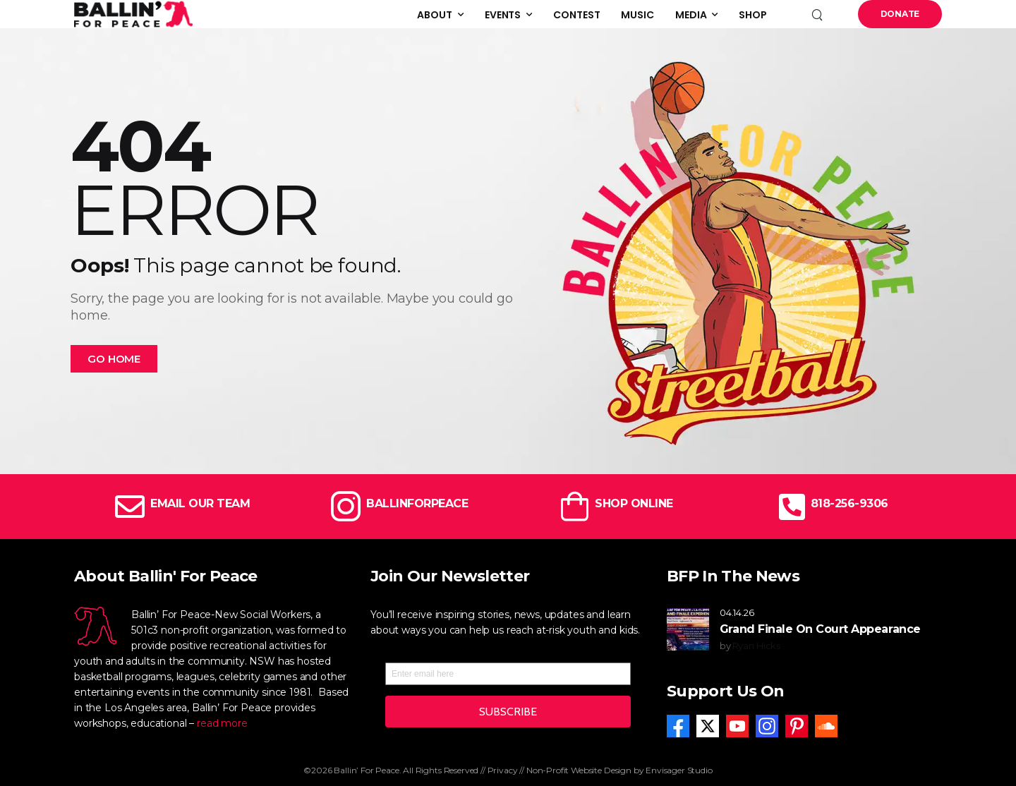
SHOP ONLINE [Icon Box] (634, 503)
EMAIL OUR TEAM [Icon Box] (200, 503)
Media (691, 15)
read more (222, 723)
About (434, 15)
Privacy (503, 770)
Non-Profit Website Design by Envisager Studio (619, 770)
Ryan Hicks (756, 645)
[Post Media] (688, 629)
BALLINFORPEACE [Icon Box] (417, 503)
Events (503, 15)
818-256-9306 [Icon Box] (849, 503)
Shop (753, 15)
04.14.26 (737, 612)
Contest (576, 15)
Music (637, 15)
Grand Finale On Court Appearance (820, 629)
